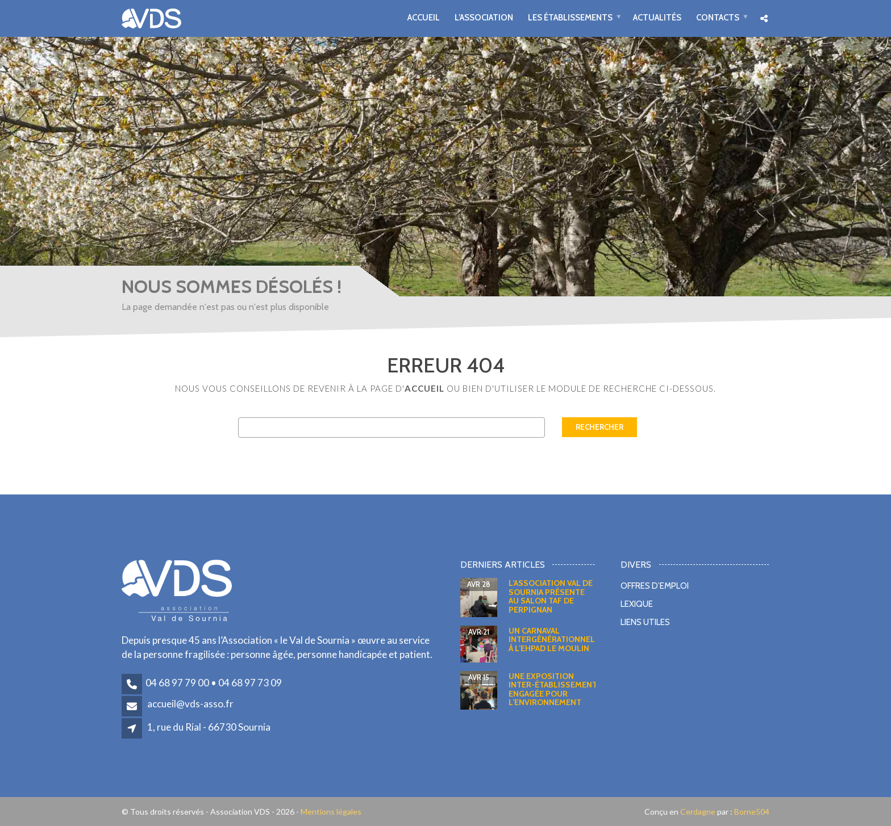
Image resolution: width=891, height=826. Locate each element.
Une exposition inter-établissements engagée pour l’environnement (555, 689)
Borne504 (750, 811)
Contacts (717, 17)
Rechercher (599, 426)
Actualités (657, 17)
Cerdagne (697, 811)
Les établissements (570, 17)
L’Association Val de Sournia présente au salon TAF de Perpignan (551, 596)
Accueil (423, 17)
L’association (484, 17)
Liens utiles (645, 622)
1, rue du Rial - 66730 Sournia (208, 727)
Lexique (637, 604)
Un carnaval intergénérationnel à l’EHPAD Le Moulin (552, 639)
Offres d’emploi (655, 586)
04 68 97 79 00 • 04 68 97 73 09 (213, 683)
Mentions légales (331, 811)
